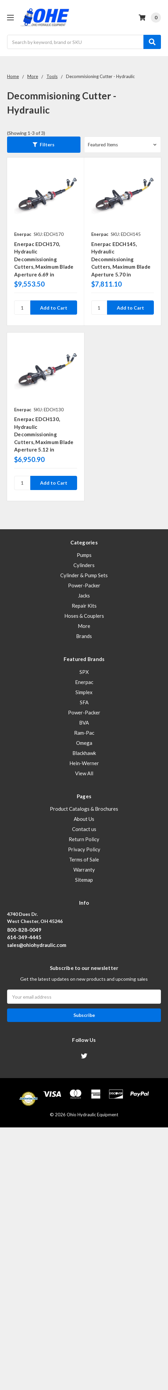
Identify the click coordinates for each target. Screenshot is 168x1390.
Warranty (84, 870)
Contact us (84, 829)
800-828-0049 (24, 930)
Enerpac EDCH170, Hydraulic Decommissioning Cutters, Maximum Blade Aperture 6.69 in (44, 259)
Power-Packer (84, 585)
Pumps (84, 555)
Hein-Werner (84, 763)
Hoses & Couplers (84, 616)
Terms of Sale (84, 859)
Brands (84, 636)
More (84, 626)
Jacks (84, 595)
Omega (84, 743)
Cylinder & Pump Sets (84, 575)
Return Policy (84, 839)
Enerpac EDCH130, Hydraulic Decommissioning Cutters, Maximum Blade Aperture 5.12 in (44, 434)
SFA (84, 702)
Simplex (84, 692)
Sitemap (84, 880)
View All (84, 773)
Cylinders (84, 565)
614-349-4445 (24, 937)
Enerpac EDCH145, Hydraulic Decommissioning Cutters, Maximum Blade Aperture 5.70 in (121, 259)
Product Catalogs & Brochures (84, 809)
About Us (84, 819)
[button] (43, 145)
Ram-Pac (84, 733)
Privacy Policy (84, 849)
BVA (84, 723)
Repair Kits (84, 606)
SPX (84, 672)
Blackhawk (84, 753)
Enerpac (84, 682)
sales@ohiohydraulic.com (36, 945)
